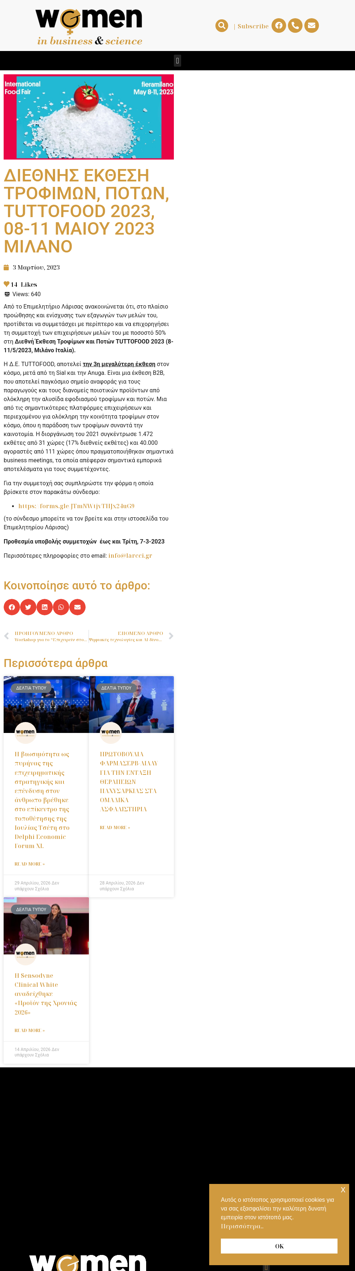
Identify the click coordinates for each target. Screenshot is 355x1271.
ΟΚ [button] (279, 1246)
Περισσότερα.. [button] (242, 1226)
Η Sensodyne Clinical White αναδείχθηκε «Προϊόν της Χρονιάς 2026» (46, 994)
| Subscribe (251, 26)
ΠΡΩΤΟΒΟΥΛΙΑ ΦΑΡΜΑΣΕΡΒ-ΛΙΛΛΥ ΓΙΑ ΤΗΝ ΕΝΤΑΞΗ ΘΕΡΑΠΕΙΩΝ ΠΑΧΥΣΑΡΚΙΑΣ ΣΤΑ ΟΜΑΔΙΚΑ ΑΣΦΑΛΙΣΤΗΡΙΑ (129, 781)
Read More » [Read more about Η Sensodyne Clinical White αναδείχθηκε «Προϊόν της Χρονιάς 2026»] (30, 1030)
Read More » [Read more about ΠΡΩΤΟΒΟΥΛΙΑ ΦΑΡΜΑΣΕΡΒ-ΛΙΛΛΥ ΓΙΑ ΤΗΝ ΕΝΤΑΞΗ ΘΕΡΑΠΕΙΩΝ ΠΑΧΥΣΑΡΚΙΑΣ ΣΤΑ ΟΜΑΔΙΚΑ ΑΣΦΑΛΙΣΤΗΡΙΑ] (115, 827)
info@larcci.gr (130, 556)
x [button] (343, 1189)
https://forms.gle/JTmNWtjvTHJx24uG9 (76, 506)
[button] (221, 25)
